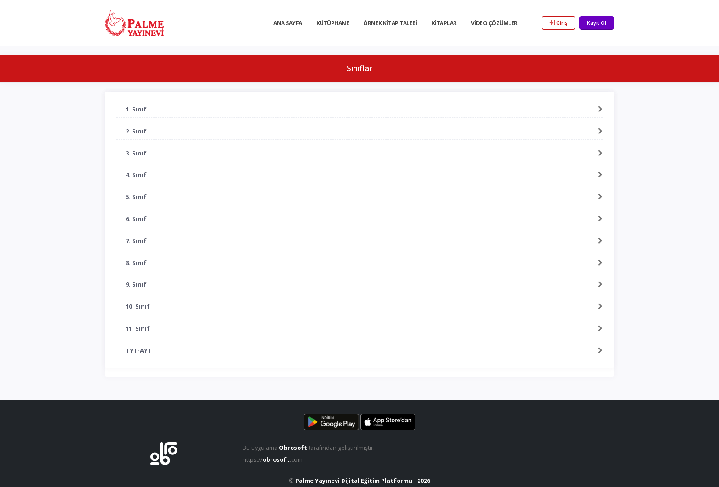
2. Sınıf (136, 131)
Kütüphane (332, 23)
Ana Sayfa (287, 23)
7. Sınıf (136, 241)
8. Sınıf (136, 263)
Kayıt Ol (596, 22)
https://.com (273, 460)
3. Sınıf (136, 153)
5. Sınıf (136, 197)
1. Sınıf (136, 109)
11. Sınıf (138, 328)
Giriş (558, 22)
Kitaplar (444, 23)
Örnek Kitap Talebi (390, 23)
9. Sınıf (136, 284)
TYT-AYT (139, 350)
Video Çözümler (494, 23)
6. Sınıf (136, 219)
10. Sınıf (138, 306)
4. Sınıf (136, 175)
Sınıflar (359, 68)
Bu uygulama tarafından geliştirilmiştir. (309, 448)
